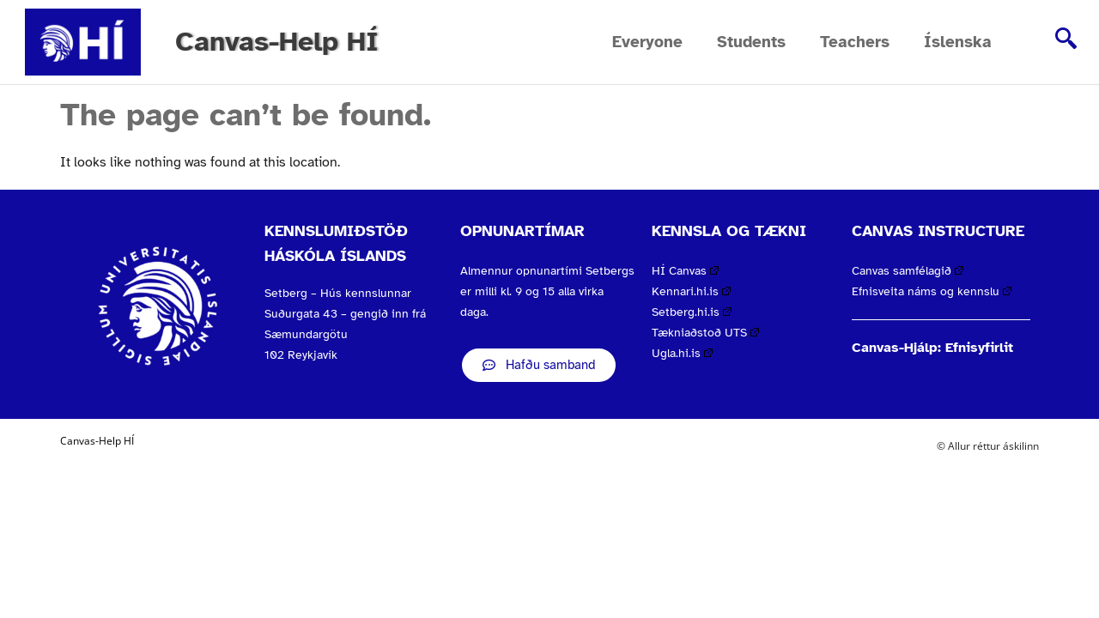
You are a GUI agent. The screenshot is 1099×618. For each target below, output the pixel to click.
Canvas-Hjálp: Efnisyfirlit (932, 347)
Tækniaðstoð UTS (705, 332)
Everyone (647, 42)
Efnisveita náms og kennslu (931, 291)
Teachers (855, 42)
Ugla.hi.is (682, 353)
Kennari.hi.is (691, 291)
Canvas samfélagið (907, 271)
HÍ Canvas (685, 271)
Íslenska (958, 42)
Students (751, 42)
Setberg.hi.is (692, 312)
